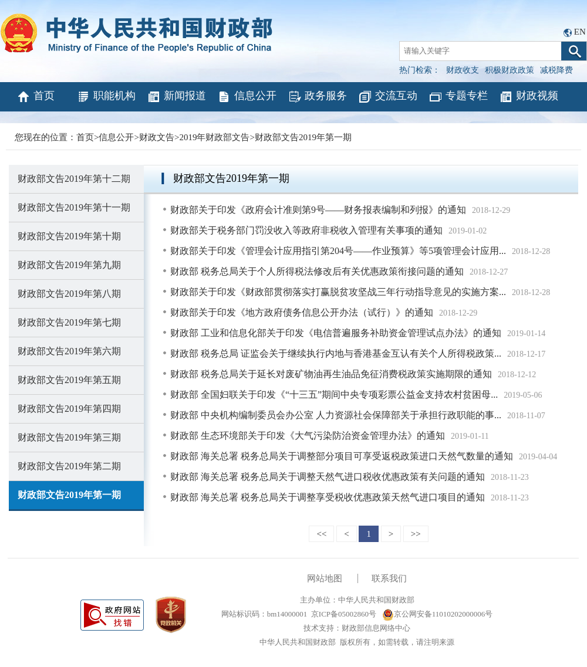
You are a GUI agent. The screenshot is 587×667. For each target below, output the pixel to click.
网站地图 (324, 578)
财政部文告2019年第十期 (69, 236)
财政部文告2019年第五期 (69, 380)
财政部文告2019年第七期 (69, 322)
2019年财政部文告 (214, 137)
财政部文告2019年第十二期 (74, 179)
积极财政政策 (509, 70)
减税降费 (556, 70)
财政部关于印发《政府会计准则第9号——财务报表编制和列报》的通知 (318, 210)
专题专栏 (458, 97)
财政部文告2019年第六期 (69, 351)
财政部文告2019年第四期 (69, 409)
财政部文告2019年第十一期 (74, 207)
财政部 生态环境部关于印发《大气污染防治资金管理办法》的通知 (307, 436)
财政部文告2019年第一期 (303, 137)
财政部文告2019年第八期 (69, 294)
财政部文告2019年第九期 (69, 265)
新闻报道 (176, 97)
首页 (35, 97)
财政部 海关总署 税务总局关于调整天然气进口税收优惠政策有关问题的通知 (327, 477)
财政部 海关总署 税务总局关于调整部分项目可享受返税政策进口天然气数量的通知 (341, 456)
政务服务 (317, 97)
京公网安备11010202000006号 (437, 614)
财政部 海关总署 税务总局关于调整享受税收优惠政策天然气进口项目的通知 (327, 497)
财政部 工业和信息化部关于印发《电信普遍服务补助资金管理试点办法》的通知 (335, 333)
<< (321, 534)
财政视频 (528, 97)
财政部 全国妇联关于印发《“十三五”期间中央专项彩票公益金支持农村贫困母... (334, 394)
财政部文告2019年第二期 (69, 466)
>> (416, 534)
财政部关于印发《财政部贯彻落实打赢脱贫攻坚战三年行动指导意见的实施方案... (338, 292)
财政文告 (156, 137)
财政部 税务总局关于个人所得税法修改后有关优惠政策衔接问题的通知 (317, 271)
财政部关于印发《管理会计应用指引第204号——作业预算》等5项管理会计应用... (338, 251)
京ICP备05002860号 (343, 614)
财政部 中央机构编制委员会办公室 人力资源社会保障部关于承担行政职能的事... (335, 415)
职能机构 (106, 97)
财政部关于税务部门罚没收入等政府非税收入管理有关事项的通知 (306, 230)
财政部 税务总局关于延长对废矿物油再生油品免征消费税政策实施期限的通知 (331, 374)
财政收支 (462, 70)
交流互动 (387, 97)
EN (580, 31)
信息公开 (246, 97)
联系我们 (389, 578)
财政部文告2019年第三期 (69, 437)
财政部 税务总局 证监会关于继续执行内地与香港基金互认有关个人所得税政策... (335, 353)
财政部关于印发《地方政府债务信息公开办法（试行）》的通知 (301, 312)
